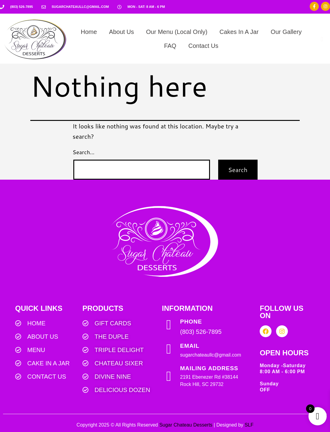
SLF (249, 424)
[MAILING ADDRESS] (168, 376)
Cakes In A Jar (238, 31)
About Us (121, 31)
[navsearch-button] (322, 39)
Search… (84, 152)
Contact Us (203, 45)
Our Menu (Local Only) (176, 31)
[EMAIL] (168, 349)
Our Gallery (286, 31)
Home (89, 31)
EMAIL (189, 346)
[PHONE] (168, 325)
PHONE (191, 321)
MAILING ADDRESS (209, 368)
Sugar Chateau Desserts (185, 424)
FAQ (170, 45)
